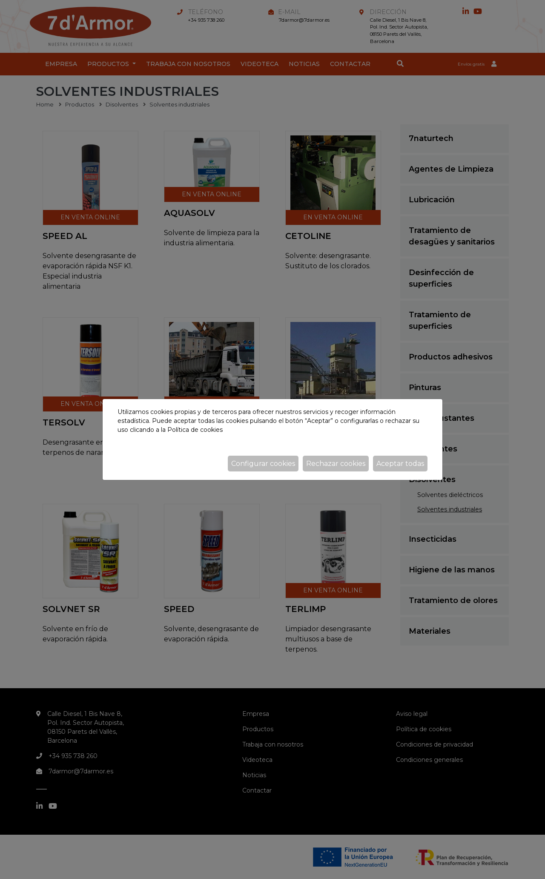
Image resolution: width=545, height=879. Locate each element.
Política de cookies (195, 430)
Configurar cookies (263, 464)
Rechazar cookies (335, 464)
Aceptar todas (400, 464)
